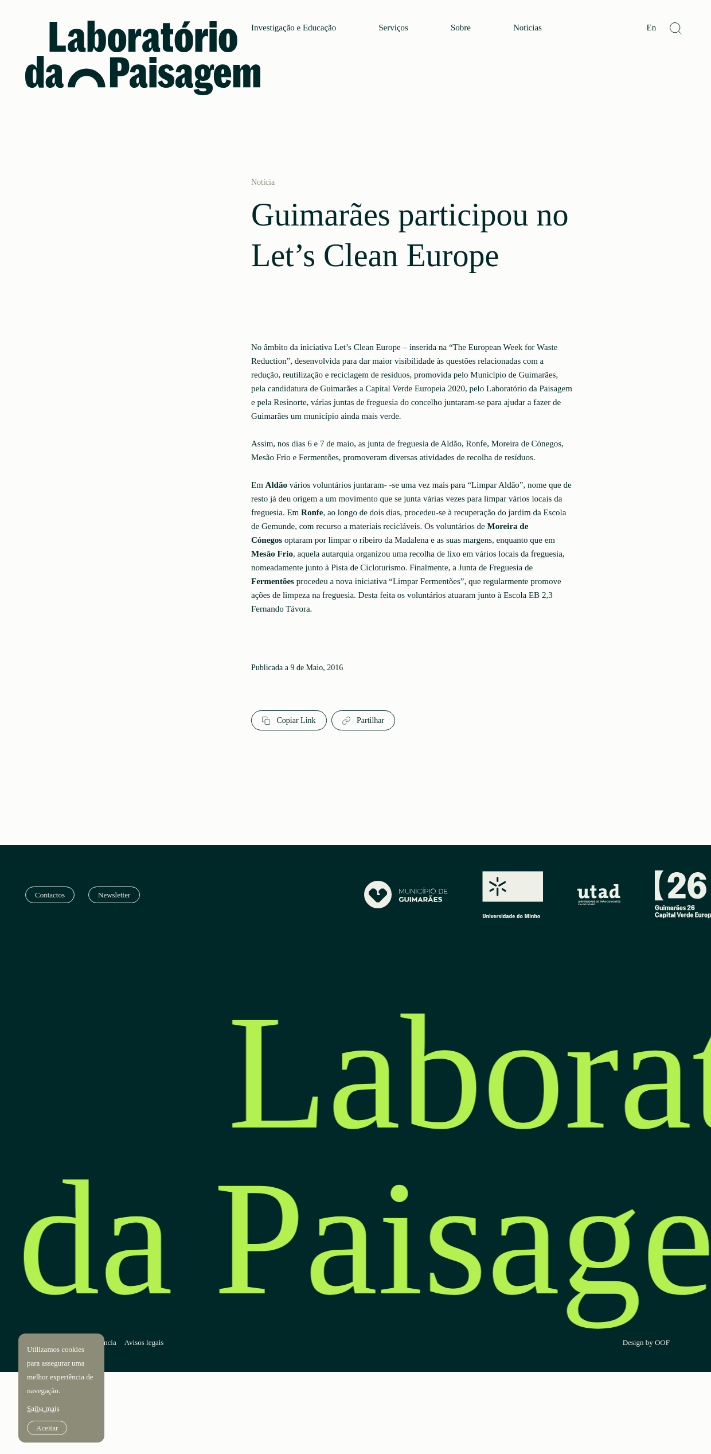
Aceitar (47, 1428)
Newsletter (114, 895)
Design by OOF (646, 1343)
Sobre (461, 28)
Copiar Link (289, 720)
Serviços (393, 28)
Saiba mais (43, 1408)
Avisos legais (144, 1343)
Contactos (50, 895)
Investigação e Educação (293, 28)
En (651, 28)
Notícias (527, 28)
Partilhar (363, 720)
